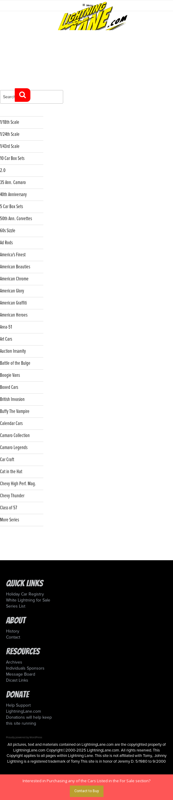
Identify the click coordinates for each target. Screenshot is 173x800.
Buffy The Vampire (14, 411)
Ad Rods (6, 242)
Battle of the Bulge (15, 363)
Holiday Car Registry (25, 594)
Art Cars (6, 339)
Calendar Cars (11, 423)
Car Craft (7, 459)
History (12, 631)
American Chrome (14, 279)
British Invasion (12, 399)
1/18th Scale (9, 122)
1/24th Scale (10, 134)
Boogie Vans (10, 375)
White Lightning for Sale (28, 600)
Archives (14, 662)
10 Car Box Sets (12, 158)
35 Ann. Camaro (13, 182)
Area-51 (6, 327)
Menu (87, 5)
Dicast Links (17, 680)
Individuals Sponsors (25, 668)
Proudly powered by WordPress (24, 737)
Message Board (20, 674)
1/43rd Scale (10, 146)
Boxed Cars (9, 387)
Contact (13, 637)
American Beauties (15, 267)
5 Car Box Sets (11, 206)
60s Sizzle (7, 230)
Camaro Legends (13, 447)
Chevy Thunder (12, 495)
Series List (15, 606)
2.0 (2, 170)
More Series (9, 520)
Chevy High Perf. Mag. (18, 483)
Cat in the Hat (11, 471)
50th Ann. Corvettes (16, 218)
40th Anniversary (13, 194)
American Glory (12, 291)
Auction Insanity (13, 351)
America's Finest (13, 255)
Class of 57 (8, 508)
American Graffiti (13, 303)
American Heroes (13, 315)
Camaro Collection (15, 435)
